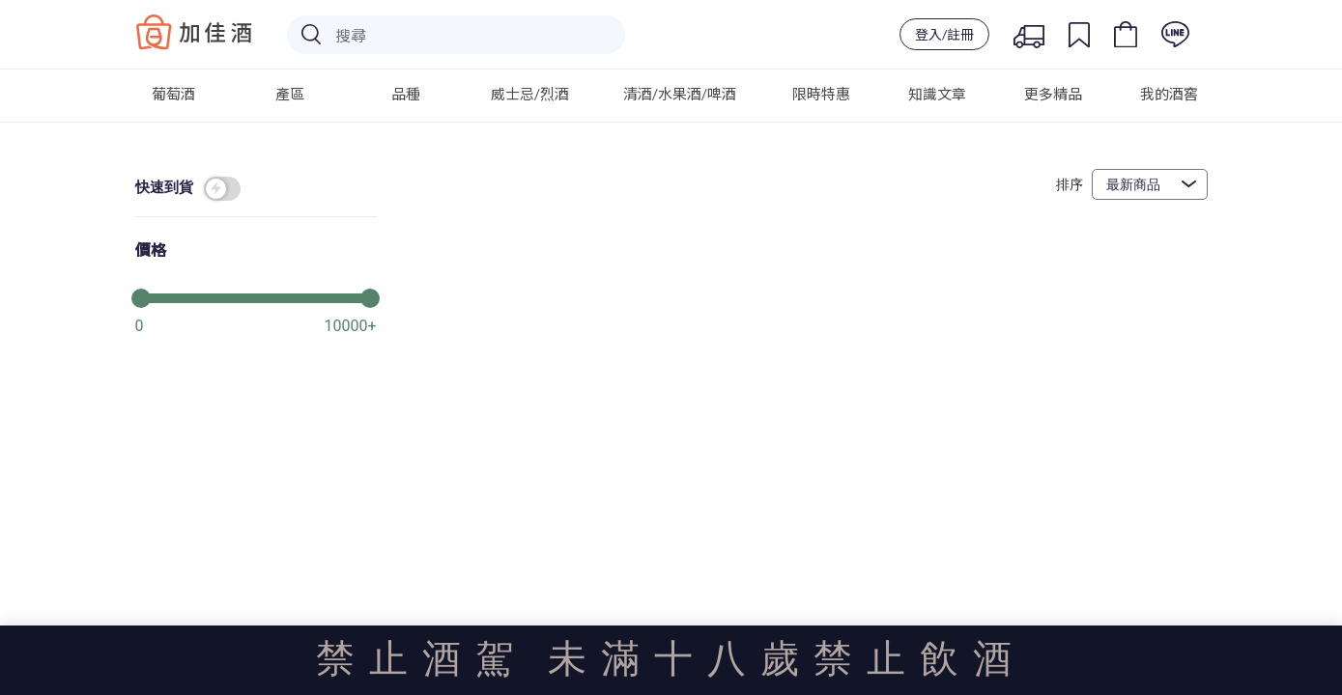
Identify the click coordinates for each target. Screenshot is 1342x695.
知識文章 (937, 93)
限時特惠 (821, 93)
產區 (289, 93)
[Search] (456, 34)
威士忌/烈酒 (530, 93)
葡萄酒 (173, 93)
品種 (405, 93)
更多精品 (1053, 93)
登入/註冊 (944, 34)
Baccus (194, 32)
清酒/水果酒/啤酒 (679, 93)
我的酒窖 (1169, 93)
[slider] (256, 296)
